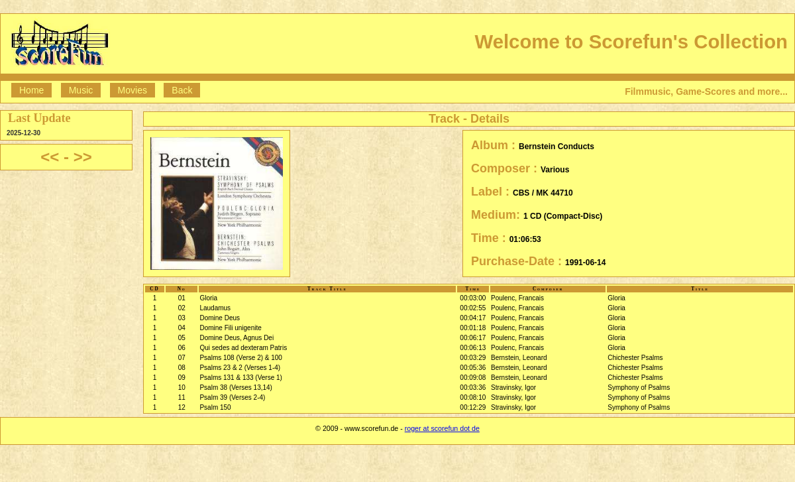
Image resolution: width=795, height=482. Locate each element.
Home (31, 90)
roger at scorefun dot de (442, 428)
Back (182, 90)
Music (81, 90)
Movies (132, 90)
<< (49, 157)
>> (83, 157)
